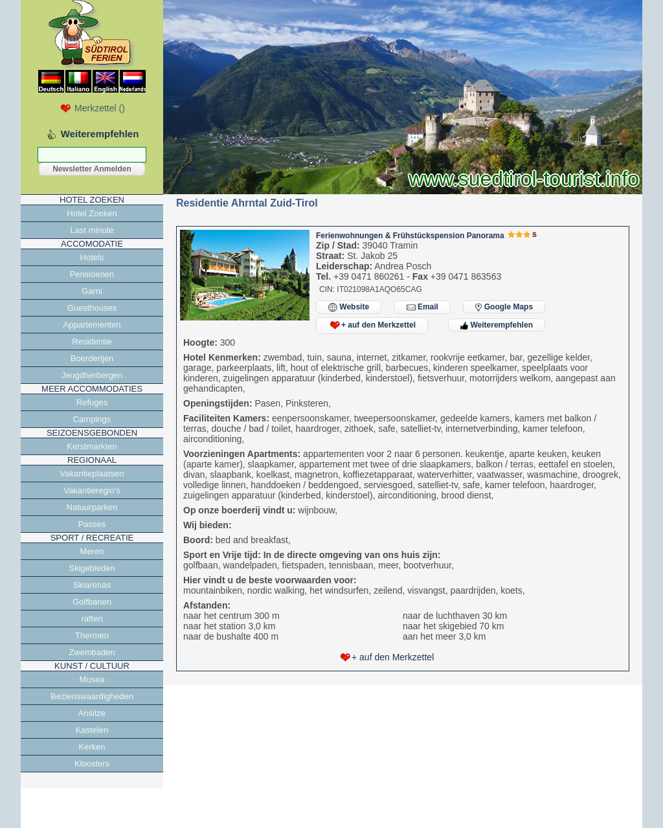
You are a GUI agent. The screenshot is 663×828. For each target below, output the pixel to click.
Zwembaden (92, 652)
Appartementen (92, 325)
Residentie (91, 341)
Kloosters (91, 763)
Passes (92, 524)
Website (348, 307)
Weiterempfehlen (496, 325)
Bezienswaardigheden (92, 696)
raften (91, 618)
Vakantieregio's (91, 490)
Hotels (92, 257)
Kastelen (92, 730)
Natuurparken (92, 507)
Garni (92, 291)
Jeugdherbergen (92, 375)
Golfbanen (92, 602)
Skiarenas (92, 585)
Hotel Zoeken (92, 213)
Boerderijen (92, 358)
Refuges (91, 402)
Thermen (92, 635)
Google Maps (504, 306)
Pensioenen (92, 274)
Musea (91, 679)
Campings (92, 419)
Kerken (91, 747)
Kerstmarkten (92, 446)
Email (422, 307)
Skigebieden (92, 568)
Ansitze (92, 713)
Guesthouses (92, 308)
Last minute (91, 230)
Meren (92, 551)
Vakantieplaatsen (92, 473)
